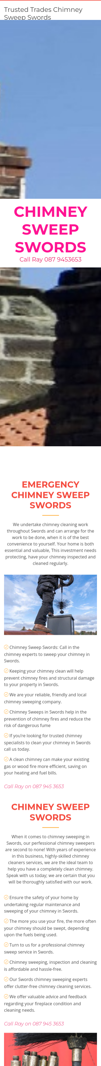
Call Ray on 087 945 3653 (34, 821)
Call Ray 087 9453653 (50, 259)
